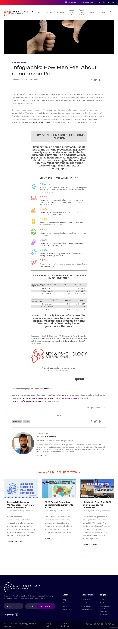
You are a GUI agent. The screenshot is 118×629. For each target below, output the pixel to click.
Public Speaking (87, 600)
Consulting (85, 603)
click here (48, 389)
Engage (102, 12)
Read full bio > (42, 456)
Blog (40, 12)
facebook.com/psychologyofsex (37, 398)
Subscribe (45, 606)
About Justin (67, 609)
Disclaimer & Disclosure (66, 625)
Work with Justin (81, 12)
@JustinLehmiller (70, 398)
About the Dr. (71, 12)
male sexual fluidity (41, 122)
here (64, 395)
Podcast (60, 12)
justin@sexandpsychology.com (79, 2)
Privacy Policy (48, 625)
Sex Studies (104, 603)
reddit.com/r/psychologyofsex (27, 401)
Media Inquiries (86, 609)
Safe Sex (16, 62)
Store (92, 12)
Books (49, 12)
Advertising (85, 606)
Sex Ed (24, 62)
